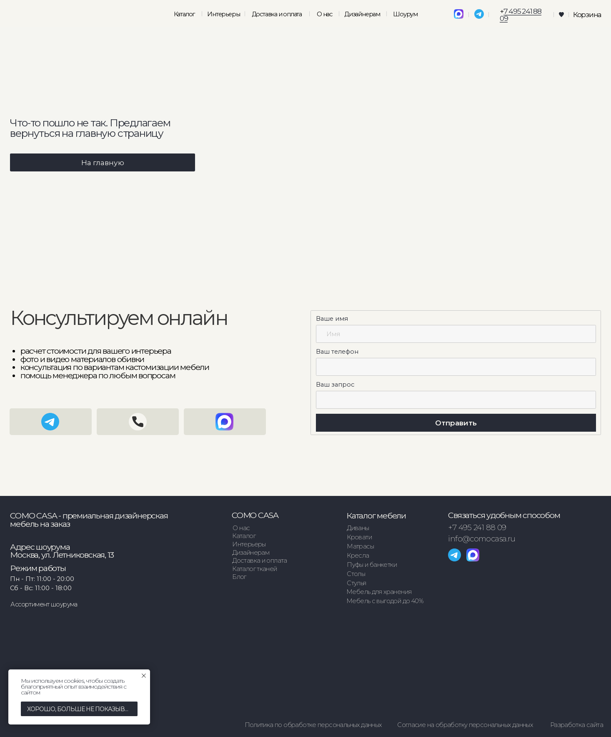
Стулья (356, 583)
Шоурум (405, 14)
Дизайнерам (362, 14)
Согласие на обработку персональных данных (465, 725)
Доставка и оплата (277, 14)
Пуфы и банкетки (372, 564)
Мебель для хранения (378, 592)
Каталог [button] (184, 14)
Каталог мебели (376, 516)
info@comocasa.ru (481, 538)
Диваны (358, 528)
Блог (239, 577)
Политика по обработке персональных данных (313, 725)
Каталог (243, 536)
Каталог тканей (254, 569)
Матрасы (360, 546)
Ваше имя (332, 318)
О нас (324, 14)
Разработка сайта (576, 725)
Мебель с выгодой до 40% (384, 601)
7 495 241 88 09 (520, 15)
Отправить (456, 422)
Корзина (587, 14)
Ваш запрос (335, 384)
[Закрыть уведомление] (144, 676)
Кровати (359, 537)
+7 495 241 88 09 (477, 527)
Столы (356, 574)
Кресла (358, 555)
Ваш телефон (337, 351)
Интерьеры (223, 14)
